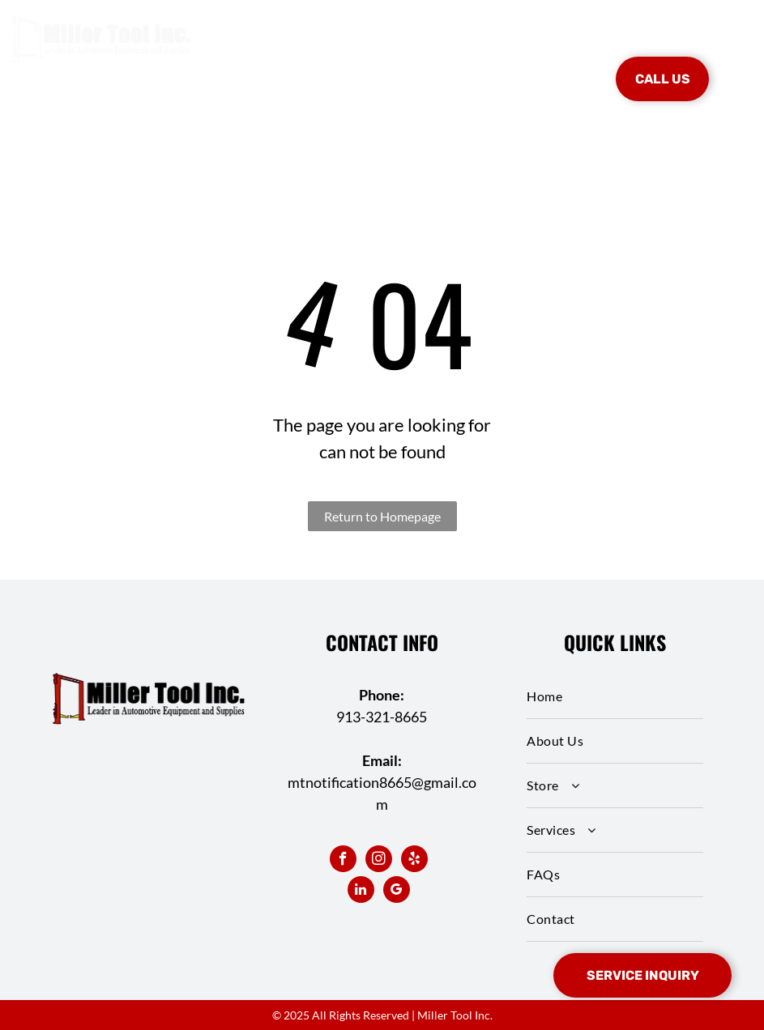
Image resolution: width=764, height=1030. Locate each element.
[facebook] (343, 860)
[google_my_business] (396, 891)
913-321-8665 (381, 717)
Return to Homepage (382, 516)
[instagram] (378, 860)
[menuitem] (262, 55)
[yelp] (414, 860)
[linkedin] (361, 891)
